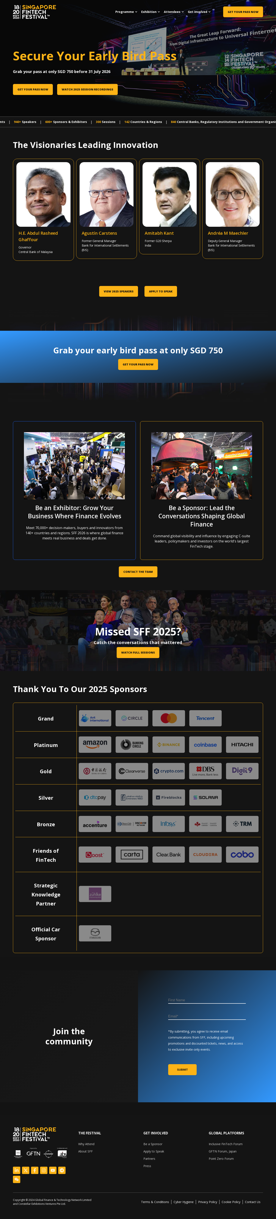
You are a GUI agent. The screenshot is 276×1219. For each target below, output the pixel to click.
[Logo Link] (16, 1170)
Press (147, 1166)
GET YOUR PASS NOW (138, 364)
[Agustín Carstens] (91, 184)
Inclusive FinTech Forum (226, 1144)
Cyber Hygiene (184, 1202)
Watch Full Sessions (138, 652)
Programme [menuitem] (124, 12)
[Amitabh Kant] (154, 183)
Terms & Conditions (155, 1202)
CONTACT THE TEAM (138, 572)
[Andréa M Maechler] (217, 184)
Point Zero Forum (221, 1159)
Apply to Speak (160, 291)
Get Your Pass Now (243, 12)
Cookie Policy (231, 1202)
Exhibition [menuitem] (149, 12)
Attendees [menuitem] (172, 12)
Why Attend (86, 1144)
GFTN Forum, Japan (223, 1151)
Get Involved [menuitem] (197, 12)
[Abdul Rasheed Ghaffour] (28, 184)
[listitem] (54, 1202)
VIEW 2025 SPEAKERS (118, 291)
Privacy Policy (207, 1202)
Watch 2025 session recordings (87, 89)
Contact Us (252, 1202)
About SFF (85, 1151)
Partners (149, 1159)
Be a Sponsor (152, 1144)
